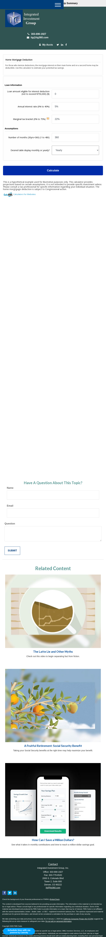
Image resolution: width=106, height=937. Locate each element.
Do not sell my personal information (58, 921)
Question (10, 523)
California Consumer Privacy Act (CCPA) (78, 919)
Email (10, 505)
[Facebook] (66, 45)
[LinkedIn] (62, 45)
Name (10, 488)
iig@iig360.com (36, 37)
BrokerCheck (55, 899)
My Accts (45, 44)
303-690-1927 (37, 34)
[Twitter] (58, 45)
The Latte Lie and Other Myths (53, 651)
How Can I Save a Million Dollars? (53, 840)
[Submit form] (12, 551)
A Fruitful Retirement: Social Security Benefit (53, 745)
